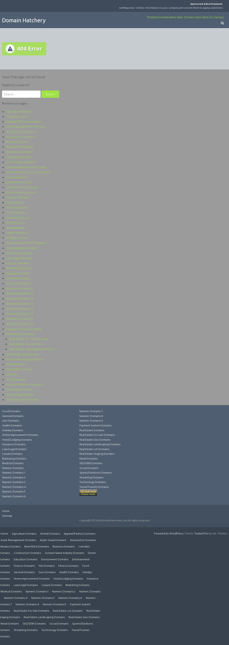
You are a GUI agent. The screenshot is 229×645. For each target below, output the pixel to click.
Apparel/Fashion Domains (23, 121)
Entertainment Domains (22, 187)
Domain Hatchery (24, 20)
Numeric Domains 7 (19, 314)
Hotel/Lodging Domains (21, 248)
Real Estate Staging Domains (25, 359)
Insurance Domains (19, 253)
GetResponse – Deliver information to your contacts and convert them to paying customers (171, 7)
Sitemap (11, 374)
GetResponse (15, 228)
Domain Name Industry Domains (28, 172)
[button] (222, 23)
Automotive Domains (20, 137)
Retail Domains (16, 364)
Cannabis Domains (19, 157)
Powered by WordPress (168, 533)
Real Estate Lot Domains (22, 354)
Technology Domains (20, 394)
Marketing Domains (19, 268)
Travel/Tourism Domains (22, 399)
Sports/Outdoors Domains (24, 384)
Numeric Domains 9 (19, 324)
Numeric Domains (18, 278)
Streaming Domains (19, 389)
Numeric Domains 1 (19, 283)
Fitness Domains (17, 207)
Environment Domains (21, 192)
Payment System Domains (24, 329)
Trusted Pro (201, 533)
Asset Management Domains (25, 126)
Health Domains (17, 233)
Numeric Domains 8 (19, 319)
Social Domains (16, 379)
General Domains (18, 218)
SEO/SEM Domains (19, 369)
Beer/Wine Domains (19, 147)
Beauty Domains (17, 142)
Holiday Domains (17, 238)
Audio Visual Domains (21, 131)
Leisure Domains (17, 263)
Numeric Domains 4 (19, 299)
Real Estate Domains (20, 334)
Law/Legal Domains (19, 258)
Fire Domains (15, 202)
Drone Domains (17, 177)
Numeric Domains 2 (19, 288)
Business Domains (19, 152)
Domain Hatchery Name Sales (26, 167)
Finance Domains (17, 197)
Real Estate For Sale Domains (29, 339)
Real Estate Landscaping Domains (32, 349)
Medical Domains (17, 273)
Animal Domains (17, 116)
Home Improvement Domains (26, 243)
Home (5, 511)
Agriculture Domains (20, 111)
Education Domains (19, 182)
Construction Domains (21, 162)
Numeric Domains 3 (19, 293)
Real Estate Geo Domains (26, 344)
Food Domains (16, 212)
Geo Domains (15, 223)
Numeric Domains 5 (19, 304)
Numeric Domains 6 (19, 309)
